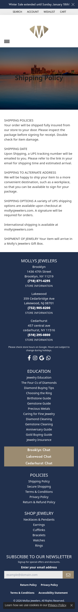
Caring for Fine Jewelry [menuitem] (39, 414)
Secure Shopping (39, 486)
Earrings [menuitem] (39, 525)
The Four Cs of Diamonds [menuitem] (39, 383)
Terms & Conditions (39, 492)
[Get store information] (39, 286)
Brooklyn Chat (38, 450)
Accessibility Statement (53, 593)
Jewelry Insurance (39, 440)
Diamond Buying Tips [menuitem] (39, 388)
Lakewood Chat (38, 456)
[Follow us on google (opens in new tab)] (41, 358)
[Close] (73, 4)
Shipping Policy (39, 481)
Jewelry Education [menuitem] (39, 377)
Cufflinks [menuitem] (39, 530)
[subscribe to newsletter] (68, 575)
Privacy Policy (39, 497)
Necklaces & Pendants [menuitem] (39, 519)
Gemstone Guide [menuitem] (39, 403)
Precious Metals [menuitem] (39, 409)
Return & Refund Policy (39, 502)
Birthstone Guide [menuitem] (39, 398)
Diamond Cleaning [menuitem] (39, 419)
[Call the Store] (39, 281)
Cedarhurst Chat (39, 463)
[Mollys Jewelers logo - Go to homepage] (39, 31)
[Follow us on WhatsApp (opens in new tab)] (48, 358)
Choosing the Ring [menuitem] (39, 393)
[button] (17, 12)
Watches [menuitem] (39, 540)
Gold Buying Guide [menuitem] (39, 435)
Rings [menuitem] (39, 545)
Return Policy (28, 585)
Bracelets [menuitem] (38, 535)
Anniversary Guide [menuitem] (39, 429)
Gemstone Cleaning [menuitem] (39, 424)
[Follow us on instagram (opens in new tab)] (35, 358)
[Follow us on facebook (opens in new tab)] (29, 358)
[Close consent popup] (71, 605)
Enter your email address (39, 567)
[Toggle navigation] (7, 40)
